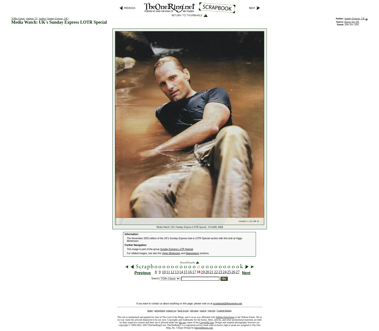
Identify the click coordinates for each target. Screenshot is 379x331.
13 (177, 272)
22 (216, 272)
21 (211, 272)
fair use (182, 322)
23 (220, 272)
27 (238, 272)
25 (229, 272)
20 (207, 272)
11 (168, 272)
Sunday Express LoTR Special (176, 249)
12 (172, 272)
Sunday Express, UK (354, 18)
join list (211, 310)
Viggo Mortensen (171, 253)
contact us (171, 310)
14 (181, 272)
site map (194, 310)
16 (190, 272)
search (203, 310)
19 (203, 272)
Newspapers (192, 253)
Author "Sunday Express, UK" (54, 18)
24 (224, 272)
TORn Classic (18, 18)
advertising (159, 310)
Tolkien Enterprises (225, 317)
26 (233, 272)
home (150, 310)
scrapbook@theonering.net (227, 303)
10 (164, 272)
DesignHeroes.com (204, 327)
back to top (183, 310)
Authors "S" (32, 18)
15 (185, 272)
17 (194, 272)
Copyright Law (206, 322)
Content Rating (224, 310)
